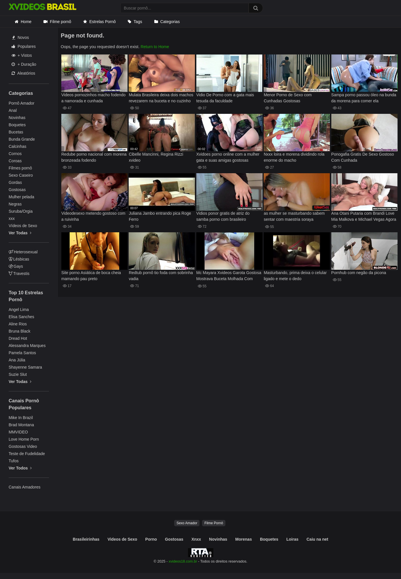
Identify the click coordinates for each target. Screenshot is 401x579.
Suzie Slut (18, 374)
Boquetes (17, 124)
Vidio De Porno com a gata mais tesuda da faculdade (225, 98)
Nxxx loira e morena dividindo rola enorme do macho (294, 157)
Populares (24, 46)
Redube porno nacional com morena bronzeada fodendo (93, 157)
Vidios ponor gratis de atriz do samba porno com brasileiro (223, 216)
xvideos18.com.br (183, 561)
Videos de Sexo (122, 539)
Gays (16, 266)
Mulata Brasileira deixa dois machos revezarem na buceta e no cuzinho (161, 98)
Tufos (14, 461)
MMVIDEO (18, 432)
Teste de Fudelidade (27, 453)
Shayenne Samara (25, 367)
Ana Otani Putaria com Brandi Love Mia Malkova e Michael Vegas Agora (363, 216)
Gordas (15, 182)
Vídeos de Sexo (23, 225)
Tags (138, 21)
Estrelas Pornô (102, 21)
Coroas (15, 161)
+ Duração (24, 64)
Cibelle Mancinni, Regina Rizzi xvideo (156, 157)
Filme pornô (60, 21)
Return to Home (154, 46)
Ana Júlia (17, 360)
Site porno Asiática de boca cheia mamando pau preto (91, 275)
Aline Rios (18, 324)
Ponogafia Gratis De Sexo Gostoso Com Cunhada (362, 157)
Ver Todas (20, 233)
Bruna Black (19, 331)
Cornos (15, 153)
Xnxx (196, 539)
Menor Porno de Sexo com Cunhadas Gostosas (288, 98)
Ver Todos (20, 468)
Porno (151, 539)
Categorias (170, 21)
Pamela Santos (22, 352)
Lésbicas (19, 259)
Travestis (19, 273)
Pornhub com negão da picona (358, 272)
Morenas (243, 539)
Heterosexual (23, 252)
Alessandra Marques (27, 345)
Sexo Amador (186, 523)
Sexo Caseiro (21, 175)
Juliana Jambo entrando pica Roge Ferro (160, 216)
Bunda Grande (22, 139)
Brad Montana (21, 425)
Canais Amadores (25, 487)
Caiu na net (317, 539)
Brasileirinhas (86, 539)
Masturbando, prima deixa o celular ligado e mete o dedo (295, 275)
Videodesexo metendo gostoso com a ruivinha (93, 216)
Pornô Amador (22, 103)
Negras (15, 204)
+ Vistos (22, 55)
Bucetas (16, 132)
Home (26, 21)
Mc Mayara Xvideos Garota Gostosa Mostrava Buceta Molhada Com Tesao (228, 276)
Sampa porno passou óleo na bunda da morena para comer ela (363, 98)
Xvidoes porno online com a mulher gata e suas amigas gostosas (227, 157)
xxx (12, 218)
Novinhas (17, 117)
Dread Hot (18, 338)
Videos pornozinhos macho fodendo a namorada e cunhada (93, 98)
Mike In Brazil (21, 417)
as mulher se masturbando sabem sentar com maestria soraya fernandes (294, 217)
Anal (13, 110)
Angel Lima (19, 309)
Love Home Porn (24, 439)
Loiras (292, 539)
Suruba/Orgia (21, 211)
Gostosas (17, 189)
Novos (20, 37)
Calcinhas (17, 146)
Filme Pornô (213, 523)
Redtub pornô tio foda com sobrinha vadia (161, 275)
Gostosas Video (23, 446)
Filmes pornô (20, 168)
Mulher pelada (21, 197)
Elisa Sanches (21, 316)
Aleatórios (23, 73)
